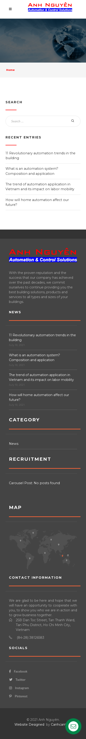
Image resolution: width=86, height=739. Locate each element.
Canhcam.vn (61, 724)
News (13, 444)
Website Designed (29, 724)
